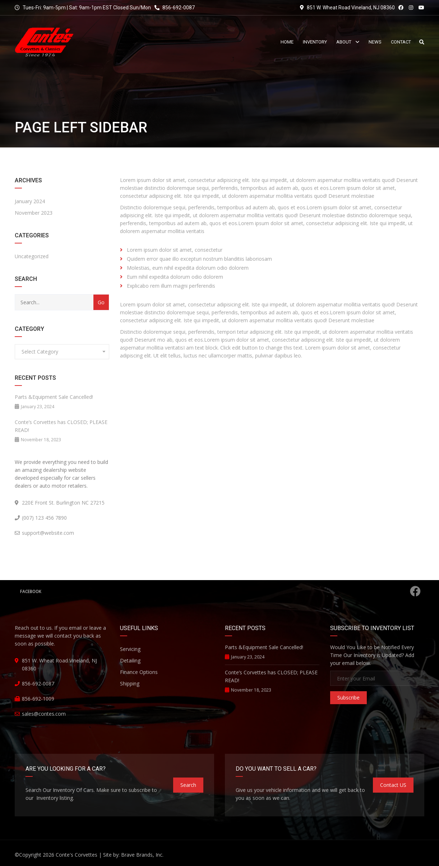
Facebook (220, 591)
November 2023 (33, 212)
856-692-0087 (174, 7)
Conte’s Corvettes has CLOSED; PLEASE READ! (61, 426)
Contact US (393, 784)
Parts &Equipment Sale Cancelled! (54, 396)
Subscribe (348, 697)
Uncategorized (31, 256)
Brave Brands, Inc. (142, 854)
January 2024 (30, 201)
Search (188, 784)
